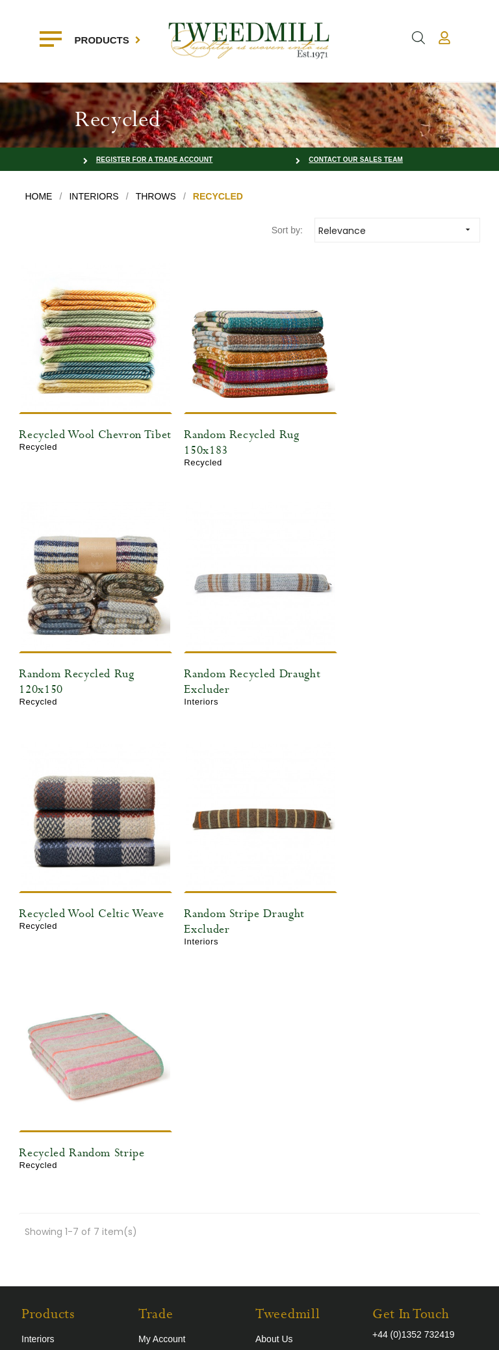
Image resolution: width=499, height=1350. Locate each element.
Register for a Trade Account (154, 159)
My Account (161, 1077)
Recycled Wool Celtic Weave (249, 659)
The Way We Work (293, 1136)
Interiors (38, 1077)
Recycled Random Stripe (81, 891)
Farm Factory (453, 1330)
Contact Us (160, 1116)
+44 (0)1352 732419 (413, 1073)
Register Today (168, 1097)
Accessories (45, 1116)
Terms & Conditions (294, 1116)
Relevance (399, 229)
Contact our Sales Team (356, 159)
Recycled (40, 1136)
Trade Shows (282, 1097)
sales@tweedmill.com (416, 1094)
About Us (274, 1077)
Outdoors (40, 1097)
